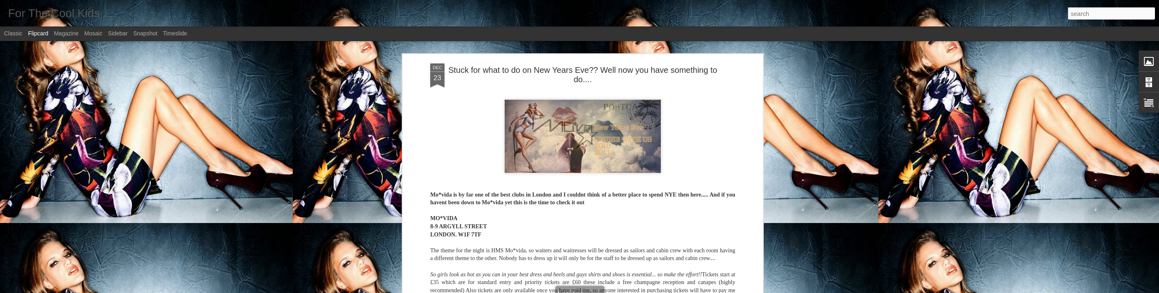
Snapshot (145, 33)
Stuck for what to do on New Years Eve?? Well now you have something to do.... (582, 75)
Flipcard (38, 33)
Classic (13, 33)
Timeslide (175, 33)
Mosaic (93, 33)
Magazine (66, 33)
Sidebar (118, 33)
